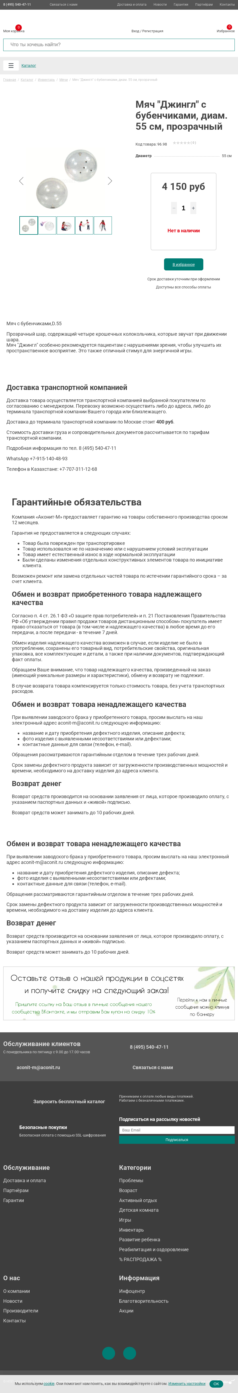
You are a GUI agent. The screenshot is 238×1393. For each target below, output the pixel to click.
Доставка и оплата (132, 4)
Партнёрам (204, 4)
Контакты (227, 4)
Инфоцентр (132, 1291)
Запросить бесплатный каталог (69, 1101)
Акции (126, 1311)
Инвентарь (131, 1230)
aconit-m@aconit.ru (38, 1067)
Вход (135, 31)
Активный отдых (138, 1200)
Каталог (29, 65)
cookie (49, 1383)
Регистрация (152, 31)
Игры (125, 1220)
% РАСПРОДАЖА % (140, 1259)
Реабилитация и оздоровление (154, 1249)
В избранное (184, 264)
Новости (160, 4)
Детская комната (139, 1210)
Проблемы (131, 1180)
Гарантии (181, 4)
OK (216, 1384)
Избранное (226, 30)
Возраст (128, 1190)
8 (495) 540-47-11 (149, 1047)
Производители (20, 1311)
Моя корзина (13, 30)
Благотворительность (144, 1301)
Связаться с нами (63, 4)
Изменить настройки (186, 1383)
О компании (16, 1291)
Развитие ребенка (139, 1239)
